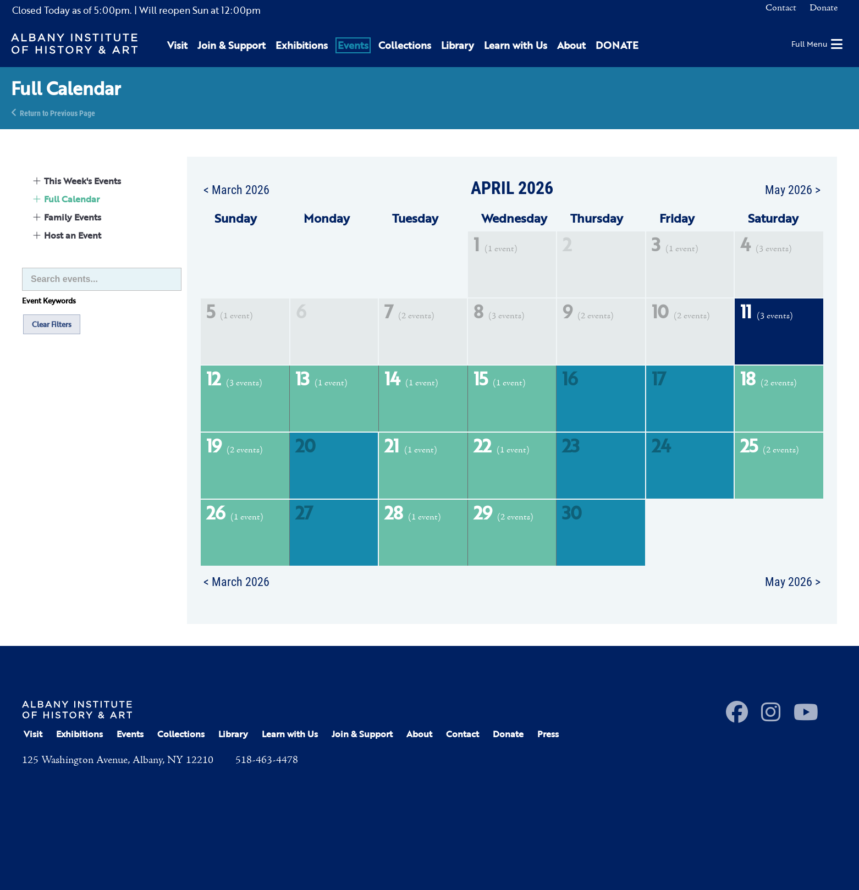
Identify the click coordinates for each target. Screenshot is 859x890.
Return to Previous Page (57, 112)
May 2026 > (793, 189)
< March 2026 (236, 189)
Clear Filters (51, 324)
